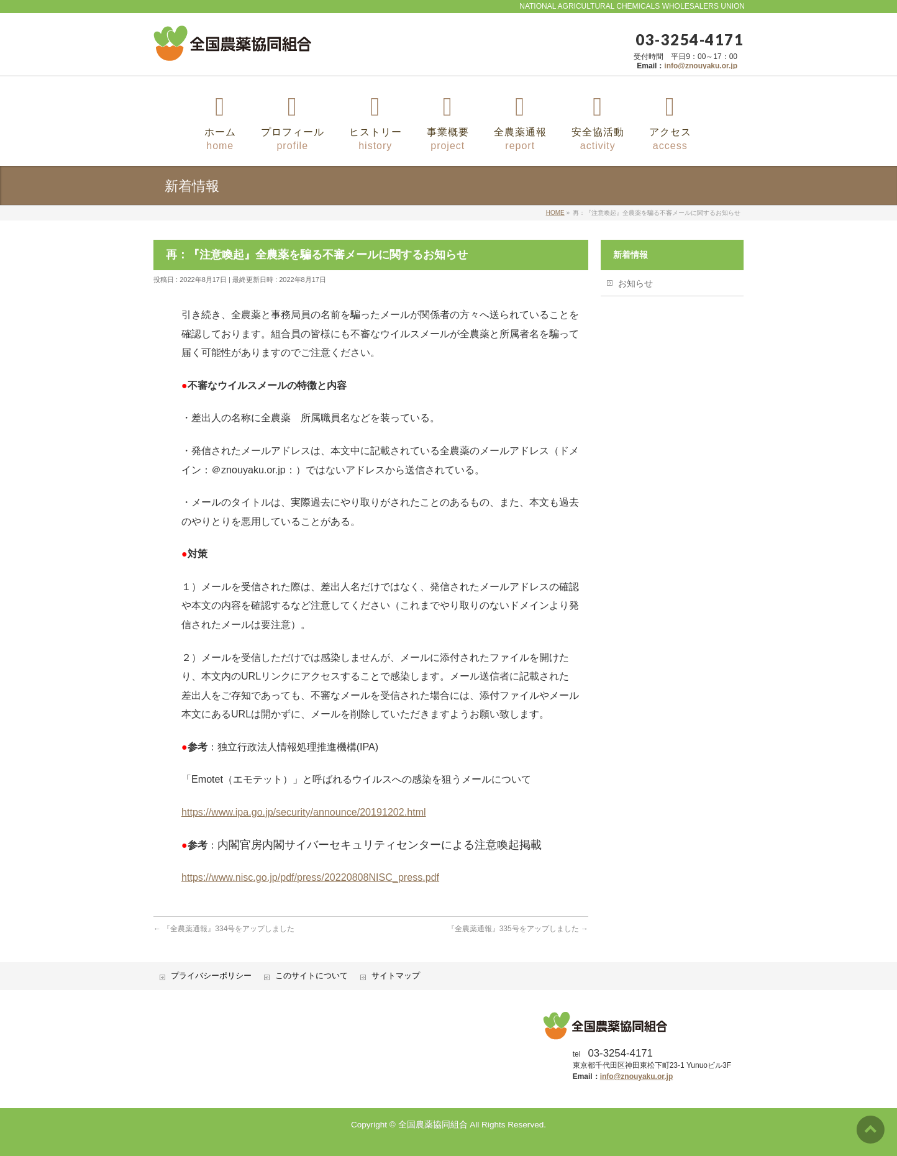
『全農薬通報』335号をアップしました (517, 928)
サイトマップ (395, 976)
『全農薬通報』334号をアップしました (223, 928)
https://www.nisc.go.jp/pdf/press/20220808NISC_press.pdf (310, 877)
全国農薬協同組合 (433, 1124)
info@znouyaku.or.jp (700, 65)
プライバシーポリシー (211, 976)
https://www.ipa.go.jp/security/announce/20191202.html (303, 811)
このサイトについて (311, 976)
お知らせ (635, 283)
